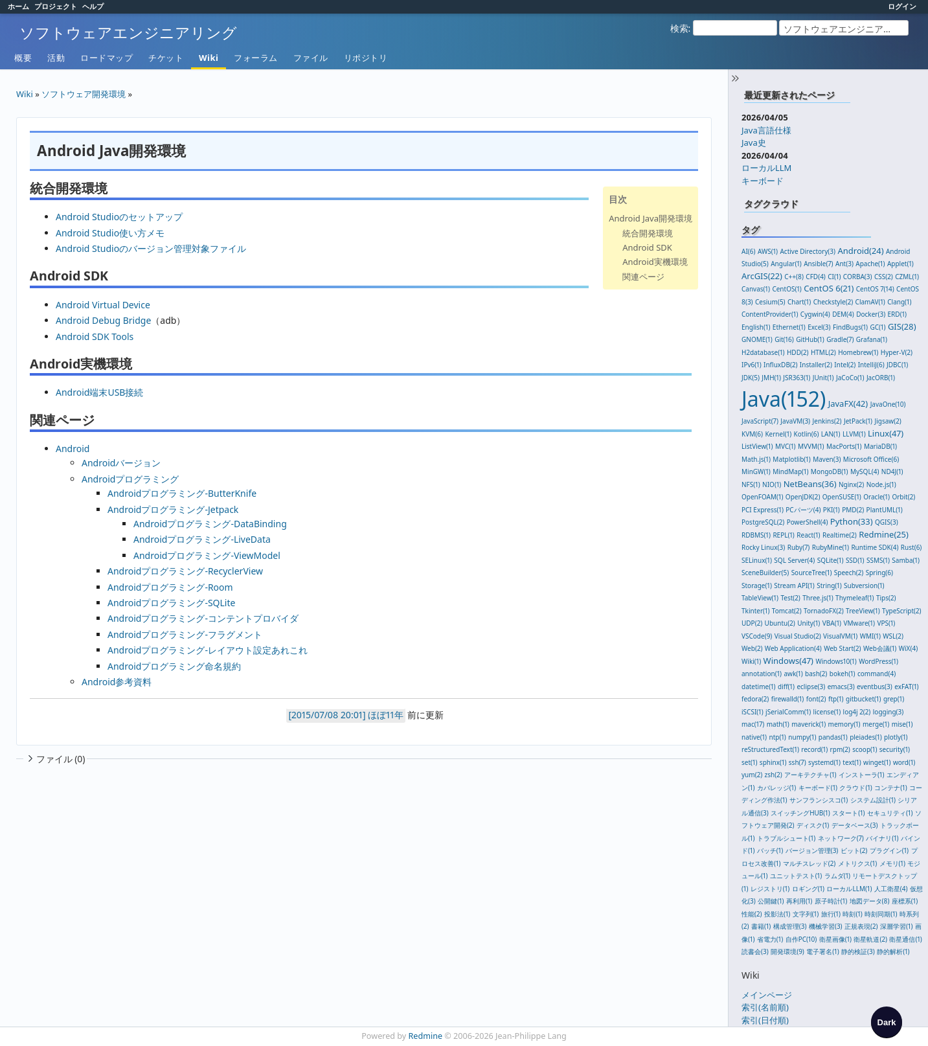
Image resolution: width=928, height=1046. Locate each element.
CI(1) (834, 276)
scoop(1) (864, 749)
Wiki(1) (751, 661)
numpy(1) (802, 737)
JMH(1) (771, 377)
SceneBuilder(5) (765, 572)
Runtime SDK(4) (874, 547)
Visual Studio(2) (798, 636)
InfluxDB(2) (780, 364)
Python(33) (851, 521)
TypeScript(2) (902, 610)
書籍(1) (761, 926)
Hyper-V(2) (896, 352)
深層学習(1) (896, 926)
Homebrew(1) (858, 352)
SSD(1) (855, 560)
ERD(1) (897, 314)
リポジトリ (366, 57)
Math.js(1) (756, 459)
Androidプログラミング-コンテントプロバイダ (203, 618)
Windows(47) (788, 660)
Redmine (426, 1035)
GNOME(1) (757, 339)
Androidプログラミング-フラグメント (185, 634)
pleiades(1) (866, 737)
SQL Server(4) (794, 560)
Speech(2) (848, 572)
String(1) (829, 585)
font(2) (816, 698)
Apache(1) (870, 263)
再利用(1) (799, 900)
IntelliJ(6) (871, 364)
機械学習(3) (826, 926)
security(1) (894, 749)
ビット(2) (854, 850)
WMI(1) (870, 636)
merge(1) (876, 724)
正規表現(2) (861, 926)
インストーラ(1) (861, 774)
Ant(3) (844, 263)
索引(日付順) (765, 1020)
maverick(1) (808, 724)
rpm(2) (840, 749)
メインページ (766, 995)
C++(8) (794, 276)
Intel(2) (844, 364)
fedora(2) (755, 698)
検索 (679, 28)
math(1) (778, 724)
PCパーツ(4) (803, 509)
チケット (165, 57)
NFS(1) (750, 484)
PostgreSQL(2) (762, 522)
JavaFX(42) (848, 403)
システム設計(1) (873, 799)
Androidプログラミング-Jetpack (173, 509)
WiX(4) (908, 648)
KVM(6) (752, 433)
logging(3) (888, 711)
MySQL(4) (864, 471)
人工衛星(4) (891, 888)
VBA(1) (831, 623)
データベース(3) (855, 825)
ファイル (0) (55, 759)
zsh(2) (773, 774)
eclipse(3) (811, 686)
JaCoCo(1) (850, 377)
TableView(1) (759, 597)
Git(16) (784, 339)
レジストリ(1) (770, 888)
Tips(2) (886, 597)
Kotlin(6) (806, 433)
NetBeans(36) (810, 484)
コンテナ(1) (890, 787)
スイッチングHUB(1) (800, 812)
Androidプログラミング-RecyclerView (185, 571)
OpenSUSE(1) (841, 496)
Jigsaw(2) (888, 421)
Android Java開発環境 (650, 218)
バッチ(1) (770, 850)
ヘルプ (93, 6)
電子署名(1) (822, 951)
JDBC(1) (897, 364)
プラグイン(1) (889, 850)
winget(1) (876, 762)
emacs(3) (841, 686)
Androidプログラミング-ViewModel (206, 555)
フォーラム (256, 57)
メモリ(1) (892, 863)
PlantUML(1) (884, 509)
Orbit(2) (903, 496)
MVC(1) (785, 446)
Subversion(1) (864, 585)
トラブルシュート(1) (786, 838)
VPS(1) (886, 623)
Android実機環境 (655, 261)
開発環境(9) (787, 951)
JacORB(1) (880, 377)
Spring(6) (879, 572)
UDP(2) (751, 623)
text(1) (852, 762)
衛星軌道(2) (870, 939)
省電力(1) (770, 939)
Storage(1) (756, 585)
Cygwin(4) (815, 314)
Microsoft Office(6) (871, 459)
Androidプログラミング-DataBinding (210, 523)
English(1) (755, 327)
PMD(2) (853, 509)
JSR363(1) (796, 377)
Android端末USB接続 (99, 392)
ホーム (18, 6)
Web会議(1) (879, 648)
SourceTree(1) (811, 572)
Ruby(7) (798, 547)
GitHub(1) (810, 339)
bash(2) (816, 673)
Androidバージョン (121, 463)
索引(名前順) (765, 1007)
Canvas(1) (755, 288)
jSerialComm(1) (788, 711)
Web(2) (751, 648)
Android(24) (860, 250)
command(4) (876, 673)
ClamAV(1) (870, 301)
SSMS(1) (878, 560)
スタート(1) (848, 812)
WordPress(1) (878, 661)
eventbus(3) (874, 686)
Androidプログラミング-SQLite (171, 603)
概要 (23, 57)
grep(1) (893, 698)
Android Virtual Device (103, 305)
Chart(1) (799, 301)
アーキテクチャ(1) (810, 774)
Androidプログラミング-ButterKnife (182, 493)
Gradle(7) (840, 339)
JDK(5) (750, 377)
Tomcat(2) (787, 610)
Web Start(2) (842, 648)
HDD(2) (798, 352)
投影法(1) (777, 913)
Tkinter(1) (755, 610)
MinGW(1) (756, 471)
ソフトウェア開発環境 (83, 94)
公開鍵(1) (771, 900)
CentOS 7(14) (875, 288)
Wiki (208, 57)
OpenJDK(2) (803, 496)
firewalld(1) (787, 698)
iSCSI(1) (752, 711)
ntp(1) (777, 737)
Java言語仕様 (766, 130)
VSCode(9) (756, 636)
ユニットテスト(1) (796, 875)
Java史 (753, 142)
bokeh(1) (842, 673)
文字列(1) (806, 913)
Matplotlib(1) (791, 459)
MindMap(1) (790, 471)
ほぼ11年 (385, 715)
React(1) (808, 535)
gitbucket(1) (863, 698)
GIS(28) (902, 326)
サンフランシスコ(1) (818, 799)
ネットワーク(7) (841, 838)
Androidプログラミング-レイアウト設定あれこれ (208, 650)
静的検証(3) (858, 951)
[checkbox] (886, 1022)
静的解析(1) (893, 951)
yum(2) (751, 774)
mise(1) (902, 724)
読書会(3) (755, 951)
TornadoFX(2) (824, 610)
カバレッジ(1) (776, 787)
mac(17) (752, 724)
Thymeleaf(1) (854, 597)
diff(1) (786, 686)
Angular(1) (786, 263)
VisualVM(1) (840, 636)
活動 (56, 57)
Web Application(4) (793, 648)
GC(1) (878, 327)
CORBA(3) (857, 276)
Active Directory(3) (807, 251)
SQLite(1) (830, 560)
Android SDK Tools (94, 336)
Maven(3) (827, 459)
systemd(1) (824, 762)
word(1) (904, 762)
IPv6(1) (751, 364)
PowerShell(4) (807, 522)
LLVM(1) (854, 433)
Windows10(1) (835, 661)
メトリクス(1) (857, 863)
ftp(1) (836, 698)
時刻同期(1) (881, 913)
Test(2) (790, 597)
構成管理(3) (790, 926)
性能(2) (751, 913)
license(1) (827, 711)
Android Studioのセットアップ (119, 216)
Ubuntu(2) (780, 623)
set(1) (749, 762)
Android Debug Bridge (103, 320)
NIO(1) (771, 484)
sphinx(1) (773, 762)
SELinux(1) (756, 560)
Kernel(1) (778, 433)
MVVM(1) (811, 446)
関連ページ (643, 276)
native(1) (754, 737)
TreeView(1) (863, 610)
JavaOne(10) (888, 404)
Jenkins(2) (827, 421)
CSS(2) (883, 276)
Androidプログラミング (130, 479)
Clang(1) (899, 301)
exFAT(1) (906, 686)
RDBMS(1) (756, 535)
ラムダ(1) (837, 875)
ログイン (902, 6)
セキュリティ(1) (889, 812)
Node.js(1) (881, 484)
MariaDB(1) (880, 446)
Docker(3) (870, 314)
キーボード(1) (817, 787)
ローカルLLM (766, 168)
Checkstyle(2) (833, 301)
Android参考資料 (117, 682)
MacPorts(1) (844, 446)
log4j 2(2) (857, 711)
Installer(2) (816, 364)
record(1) (814, 749)
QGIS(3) (886, 522)
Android (72, 448)
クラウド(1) (855, 787)
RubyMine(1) (830, 547)
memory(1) (844, 724)
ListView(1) (757, 446)
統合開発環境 (647, 233)
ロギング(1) (808, 888)
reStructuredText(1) (770, 749)
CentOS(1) (786, 288)
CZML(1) (907, 276)
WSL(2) (893, 636)
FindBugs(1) (850, 327)
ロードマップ (106, 57)
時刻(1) (852, 913)
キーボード (762, 181)
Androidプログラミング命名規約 (174, 666)
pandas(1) (833, 737)
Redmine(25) (884, 534)
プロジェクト (55, 6)
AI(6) (748, 251)
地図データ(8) (870, 900)
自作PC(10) (801, 939)
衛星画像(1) (835, 939)
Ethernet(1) (789, 327)
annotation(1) (761, 673)
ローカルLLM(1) (849, 888)
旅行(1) (831, 913)
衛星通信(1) (905, 939)
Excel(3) (819, 327)
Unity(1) (808, 623)
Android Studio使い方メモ (110, 233)
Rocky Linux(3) (763, 547)
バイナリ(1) (882, 838)
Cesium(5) (770, 301)
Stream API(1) (794, 585)
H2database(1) (763, 352)
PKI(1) (831, 509)
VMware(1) (859, 623)
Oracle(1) (876, 496)
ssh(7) (797, 762)
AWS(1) (768, 251)
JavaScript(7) (759, 421)
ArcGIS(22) (761, 276)
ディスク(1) (813, 825)
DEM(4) (843, 314)
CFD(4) (816, 276)
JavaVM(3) (795, 421)
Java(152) (783, 399)
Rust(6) (911, 547)
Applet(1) (900, 263)
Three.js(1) (817, 597)
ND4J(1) (892, 471)
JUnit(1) (823, 377)
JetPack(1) (858, 421)
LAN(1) (831, 433)
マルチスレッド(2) (809, 863)
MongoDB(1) (829, 471)
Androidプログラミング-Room (170, 587)
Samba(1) (906, 560)
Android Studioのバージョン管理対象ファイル (151, 248)
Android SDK (647, 247)
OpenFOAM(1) (762, 496)
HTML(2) (823, 352)
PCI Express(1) (762, 509)
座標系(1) (905, 900)
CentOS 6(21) (829, 288)
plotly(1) (895, 737)
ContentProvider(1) (769, 314)
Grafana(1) (871, 339)
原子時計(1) (831, 900)
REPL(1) (783, 535)
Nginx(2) (851, 484)
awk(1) (793, 673)
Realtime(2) (839, 535)
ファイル (310, 57)
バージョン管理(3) (812, 850)
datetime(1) (758, 686)
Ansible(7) (818, 263)
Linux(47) (885, 433)
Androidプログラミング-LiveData (202, 539)
